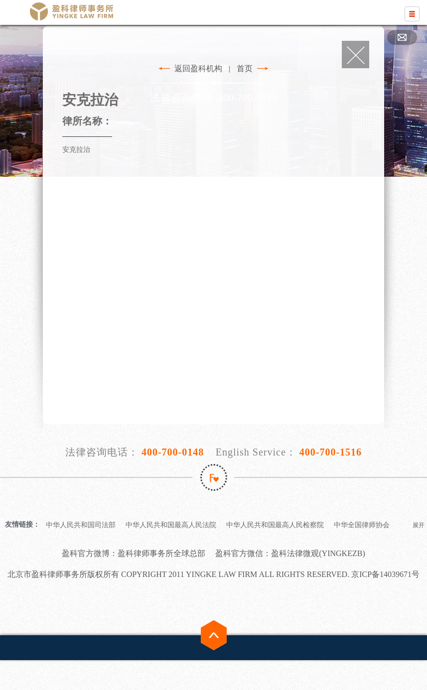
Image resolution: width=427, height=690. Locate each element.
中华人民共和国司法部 (81, 525)
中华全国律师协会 (362, 525)
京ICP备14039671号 (385, 574)
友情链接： (22, 524)
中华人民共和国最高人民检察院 (275, 525)
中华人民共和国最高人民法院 (171, 525)
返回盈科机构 (198, 68)
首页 (245, 68)
